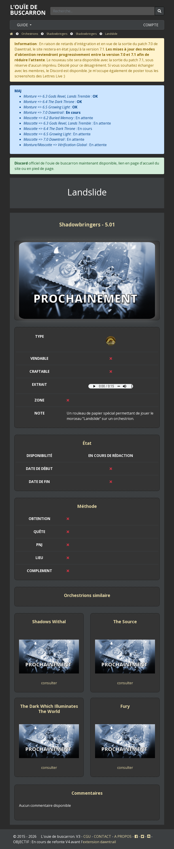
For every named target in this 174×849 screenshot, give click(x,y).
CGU (87, 836)
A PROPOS (123, 836)
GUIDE (23, 24)
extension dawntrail (99, 841)
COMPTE (150, 24)
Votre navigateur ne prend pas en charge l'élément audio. (110, 386)
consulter (49, 682)
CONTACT (102, 836)
